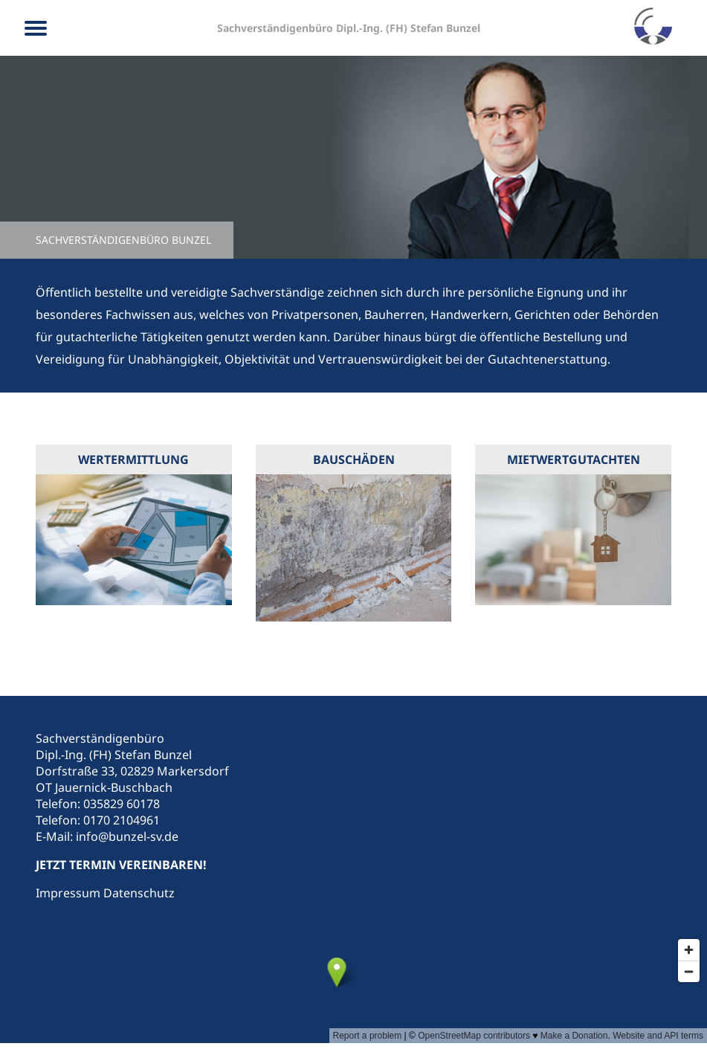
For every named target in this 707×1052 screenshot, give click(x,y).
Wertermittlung (133, 459)
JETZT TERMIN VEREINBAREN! (121, 864)
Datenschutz (139, 893)
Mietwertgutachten (573, 459)
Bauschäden (354, 459)
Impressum (68, 893)
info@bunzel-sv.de (127, 836)
